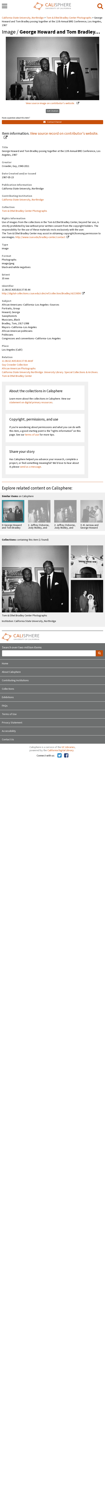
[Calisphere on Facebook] (66, 755)
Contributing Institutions (15, 680)
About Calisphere (11, 672)
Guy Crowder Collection (15, 365)
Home (5, 663)
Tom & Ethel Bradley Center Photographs (69, 18)
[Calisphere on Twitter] (59, 755)
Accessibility (9, 731)
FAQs (5, 706)
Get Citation (52, 111)
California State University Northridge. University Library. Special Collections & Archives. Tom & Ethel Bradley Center (50, 374)
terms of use (32, 435)
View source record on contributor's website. (64, 133)
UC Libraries (68, 747)
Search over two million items (22, 647)
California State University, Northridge (23, 18)
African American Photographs (19, 368)
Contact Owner (52, 122)
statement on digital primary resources (30, 402)
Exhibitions (8, 697)
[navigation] (4, 6)
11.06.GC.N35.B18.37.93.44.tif (17, 361)
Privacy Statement (12, 723)
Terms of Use (9, 714)
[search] (100, 6)
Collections (8, 689)
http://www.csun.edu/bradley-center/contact (40, 237)
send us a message (30, 467)
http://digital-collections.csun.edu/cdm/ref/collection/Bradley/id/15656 (41, 293)
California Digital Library (60, 750)
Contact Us (8, 739)
